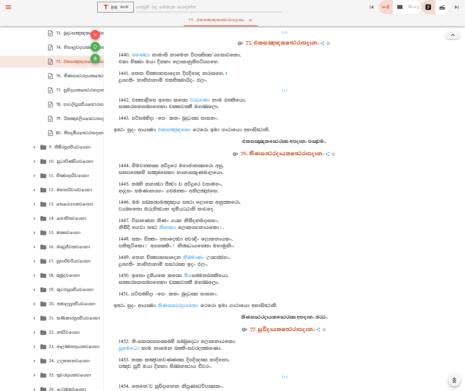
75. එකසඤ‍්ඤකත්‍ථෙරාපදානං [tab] (233, 20)
